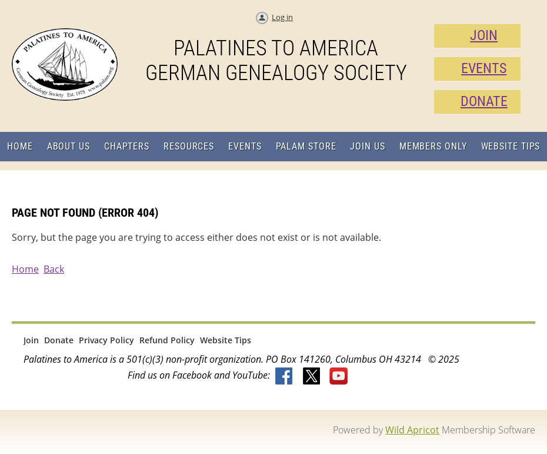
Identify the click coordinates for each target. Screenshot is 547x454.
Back (54, 269)
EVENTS (483, 68)
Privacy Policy (106, 340)
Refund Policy (167, 340)
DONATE (484, 101)
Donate (59, 340)
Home (25, 269)
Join (31, 340)
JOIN (484, 35)
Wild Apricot (412, 429)
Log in (282, 17)
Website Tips (225, 340)
